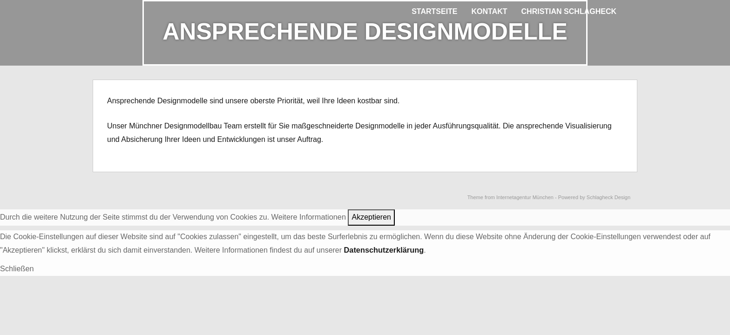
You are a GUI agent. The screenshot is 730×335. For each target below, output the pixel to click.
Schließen (16, 267)
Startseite (434, 11)
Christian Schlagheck (568, 11)
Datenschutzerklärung (383, 249)
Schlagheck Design (608, 197)
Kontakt (489, 11)
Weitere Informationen (308, 216)
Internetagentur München (525, 197)
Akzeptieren (370, 216)
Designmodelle (182, 100)
